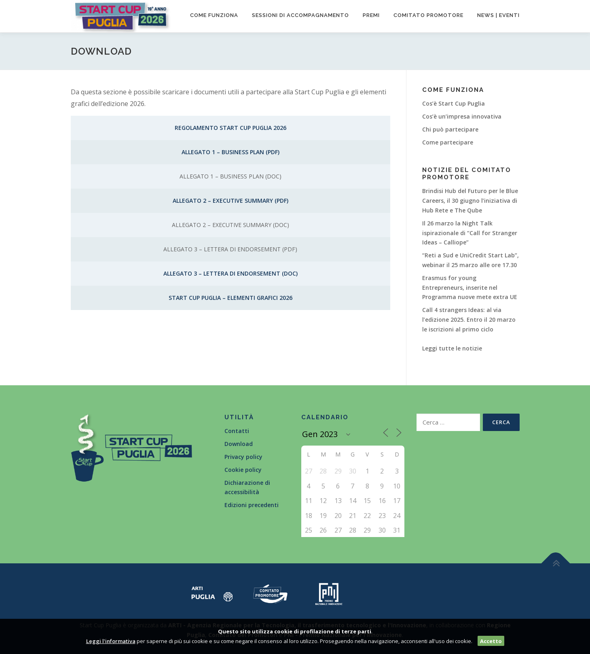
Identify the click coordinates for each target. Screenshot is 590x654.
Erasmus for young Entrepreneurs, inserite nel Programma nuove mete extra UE (469, 287)
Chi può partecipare (450, 129)
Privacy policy (243, 457)
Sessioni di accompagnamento (300, 15)
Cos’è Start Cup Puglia (453, 103)
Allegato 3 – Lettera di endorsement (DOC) (230, 273)
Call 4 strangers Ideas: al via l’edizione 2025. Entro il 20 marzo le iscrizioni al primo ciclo (469, 319)
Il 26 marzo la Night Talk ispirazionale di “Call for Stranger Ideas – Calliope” (469, 232)
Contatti (236, 431)
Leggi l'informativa (110, 641)
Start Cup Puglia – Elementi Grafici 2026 (230, 298)
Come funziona (214, 15)
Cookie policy (243, 470)
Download (238, 444)
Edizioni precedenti (251, 505)
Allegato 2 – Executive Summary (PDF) (230, 200)
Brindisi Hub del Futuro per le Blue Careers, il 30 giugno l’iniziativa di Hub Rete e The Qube (470, 200)
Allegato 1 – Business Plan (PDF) (230, 152)
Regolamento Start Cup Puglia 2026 (230, 128)
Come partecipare (447, 142)
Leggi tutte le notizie (452, 348)
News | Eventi (498, 15)
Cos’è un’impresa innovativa (461, 116)
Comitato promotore (428, 15)
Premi (371, 15)
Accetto (491, 641)
